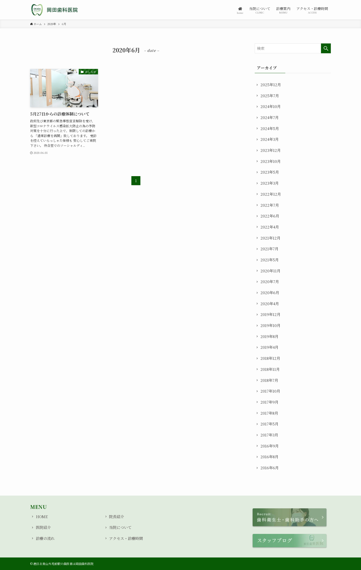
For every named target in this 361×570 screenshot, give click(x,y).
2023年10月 (270, 161)
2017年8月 (269, 413)
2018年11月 (270, 369)
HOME (42, 516)
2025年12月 (270, 84)
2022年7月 (269, 205)
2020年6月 (269, 292)
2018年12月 (270, 358)
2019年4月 (269, 347)
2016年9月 (269, 445)
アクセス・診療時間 (126, 538)
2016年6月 (269, 467)
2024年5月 (269, 128)
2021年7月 (269, 248)
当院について (120, 527)
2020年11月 (270, 270)
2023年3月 (269, 183)
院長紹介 (116, 516)
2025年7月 (269, 95)
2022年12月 (270, 194)
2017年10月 (270, 391)
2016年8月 (269, 456)
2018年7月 (269, 380)
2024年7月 (269, 117)
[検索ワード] (293, 48)
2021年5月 (269, 259)
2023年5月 (269, 172)
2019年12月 (270, 314)
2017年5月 (269, 423)
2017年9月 (269, 402)
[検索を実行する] (326, 48)
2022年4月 (269, 227)
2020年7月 (269, 281)
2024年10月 (270, 106)
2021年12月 (270, 238)
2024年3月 (269, 139)
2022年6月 (269, 215)
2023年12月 (270, 150)
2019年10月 (270, 325)
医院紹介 (43, 527)
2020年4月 (269, 303)
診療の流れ (45, 538)
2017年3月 (269, 434)
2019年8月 (269, 336)
